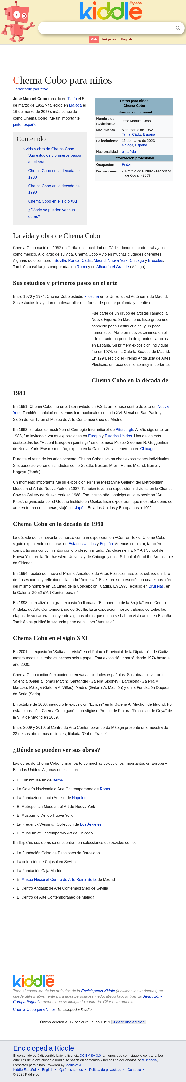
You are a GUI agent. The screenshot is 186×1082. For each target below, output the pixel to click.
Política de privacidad (105, 1070)
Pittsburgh (124, 430)
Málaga (127, 145)
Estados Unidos (118, 436)
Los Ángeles (90, 824)
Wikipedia (149, 1060)
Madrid (100, 260)
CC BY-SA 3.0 (90, 1055)
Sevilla (60, 260)
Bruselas (155, 260)
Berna (58, 780)
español (30, 124)
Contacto (134, 1070)
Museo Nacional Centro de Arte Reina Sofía (58, 879)
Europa (94, 436)
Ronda (73, 260)
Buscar (178, 28)
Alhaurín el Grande (112, 267)
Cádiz (136, 134)
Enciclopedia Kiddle (98, 991)
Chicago (137, 260)
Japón (80, 508)
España (149, 134)
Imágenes (109, 39)
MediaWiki (73, 1065)
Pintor (126, 164)
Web (94, 39)
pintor (18, 124)
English (126, 39)
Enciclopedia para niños (31, 89)
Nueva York (118, 260)
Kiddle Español (24, 1070)
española (129, 152)
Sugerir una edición (128, 1022)
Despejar (168, 28)
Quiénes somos (71, 1070)
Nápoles (79, 798)
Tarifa (126, 134)
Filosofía (91, 296)
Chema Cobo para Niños (34, 1009)
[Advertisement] (93, 58)
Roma (82, 267)
